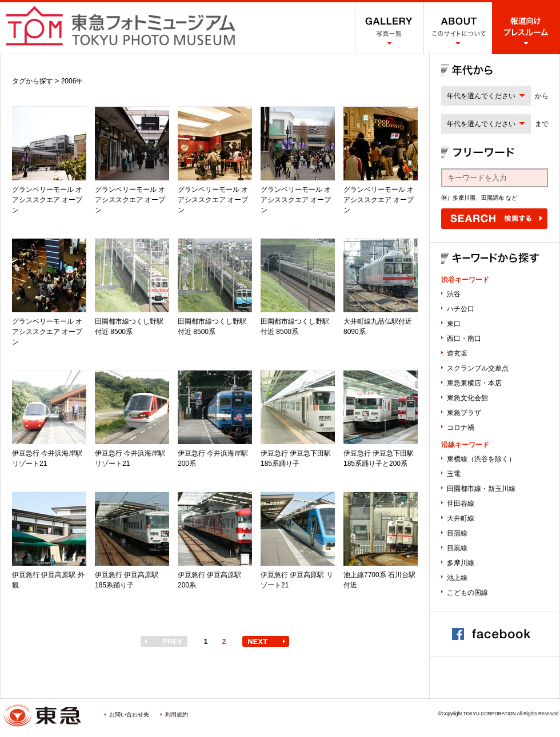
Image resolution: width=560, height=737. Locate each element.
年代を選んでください (481, 96)
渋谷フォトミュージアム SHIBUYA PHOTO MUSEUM (120, 26)
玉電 (454, 474)
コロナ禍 (460, 428)
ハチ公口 (460, 309)
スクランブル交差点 (478, 368)
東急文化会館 (467, 398)
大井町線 (460, 518)
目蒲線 (457, 533)
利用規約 (176, 714)
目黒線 (457, 548)
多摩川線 (460, 563)
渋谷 (454, 294)
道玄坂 (457, 353)
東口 (454, 324)
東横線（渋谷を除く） (481, 459)
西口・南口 (464, 339)
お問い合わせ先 (129, 714)
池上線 (457, 578)
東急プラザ (464, 413)
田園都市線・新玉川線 (481, 489)
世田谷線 (460, 504)
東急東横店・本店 (474, 383)
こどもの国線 (467, 593)
